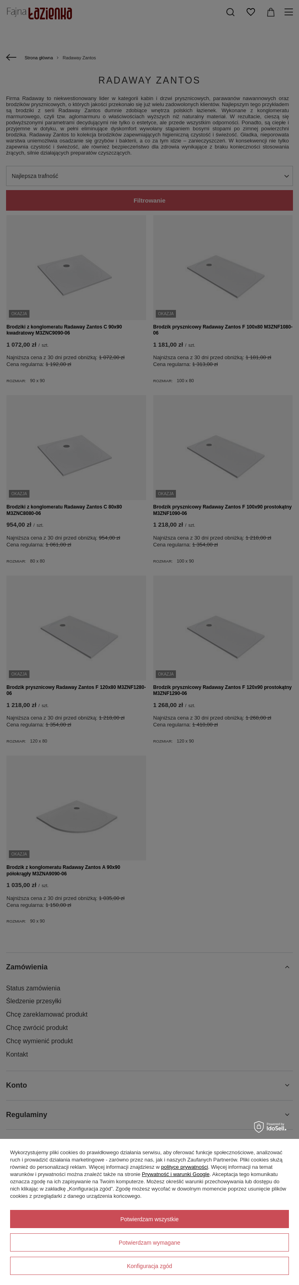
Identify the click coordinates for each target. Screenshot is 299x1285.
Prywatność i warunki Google (176, 1174)
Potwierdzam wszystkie (149, 1219)
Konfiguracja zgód (149, 1266)
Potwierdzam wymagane (149, 1242)
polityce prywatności (184, 1167)
